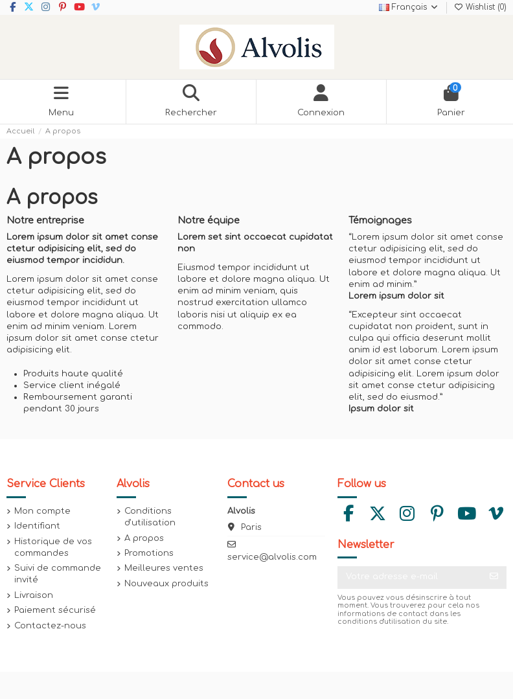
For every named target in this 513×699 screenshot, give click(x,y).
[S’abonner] (494, 577)
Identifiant (37, 526)
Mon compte (42, 511)
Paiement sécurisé (55, 610)
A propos (144, 538)
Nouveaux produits (166, 583)
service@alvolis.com (272, 557)
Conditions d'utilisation (150, 517)
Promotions (149, 553)
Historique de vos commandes (53, 547)
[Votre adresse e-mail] (409, 577)
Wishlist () (480, 7)
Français (409, 7)
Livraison (33, 595)
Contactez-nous (50, 625)
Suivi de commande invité (57, 574)
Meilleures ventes (163, 568)
